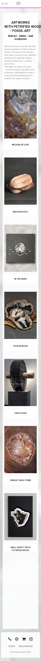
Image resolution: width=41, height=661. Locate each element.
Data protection (26, 646)
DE (3, 3)
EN (6, 3)
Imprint (12, 646)
